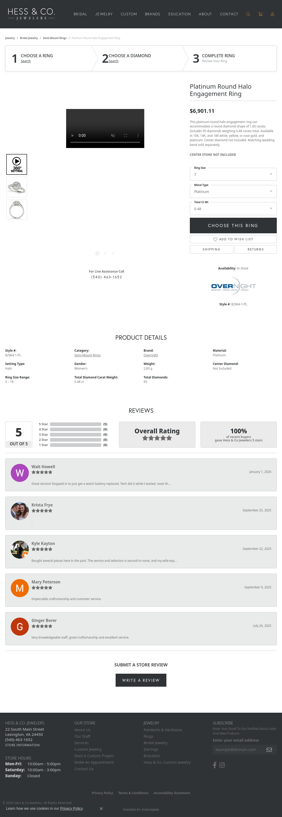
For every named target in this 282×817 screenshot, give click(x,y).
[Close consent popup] (101, 808)
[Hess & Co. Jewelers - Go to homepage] (34, 14)
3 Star (43, 434)
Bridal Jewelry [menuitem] (156, 742)
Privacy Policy (102, 793)
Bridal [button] (80, 13)
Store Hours (18, 758)
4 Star (43, 429)
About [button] (205, 13)
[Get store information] (22, 745)
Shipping (211, 249)
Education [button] (179, 13)
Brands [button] (152, 13)
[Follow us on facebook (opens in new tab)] (215, 765)
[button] (248, 14)
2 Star (43, 440)
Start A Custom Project (94, 755)
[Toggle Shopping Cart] (260, 14)
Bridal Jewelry (29, 38)
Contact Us (83, 768)
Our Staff (82, 736)
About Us (82, 729)
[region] (105, 187)
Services (81, 742)
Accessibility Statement (172, 793)
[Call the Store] (19, 739)
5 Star (43, 424)
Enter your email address (236, 740)
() (105, 424)
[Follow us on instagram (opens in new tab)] (222, 765)
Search (26, 61)
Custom (129, 13)
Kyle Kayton (43, 543)
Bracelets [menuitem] (152, 755)
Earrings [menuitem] (151, 749)
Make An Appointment (94, 762)
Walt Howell (43, 466)
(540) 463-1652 (106, 277)
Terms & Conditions (133, 793)
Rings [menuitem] (148, 736)
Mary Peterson (46, 581)
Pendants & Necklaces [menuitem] (163, 729)
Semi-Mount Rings (54, 38)
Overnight (151, 355)
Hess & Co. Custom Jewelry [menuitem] (167, 762)
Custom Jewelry (88, 749)
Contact (229, 13)
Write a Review (141, 680)
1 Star (43, 445)
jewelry (10, 38)
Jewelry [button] (104, 13)
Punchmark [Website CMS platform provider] (150, 810)
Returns (256, 249)
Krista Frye (42, 504)
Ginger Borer (44, 620)
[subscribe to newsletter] (269, 749)
